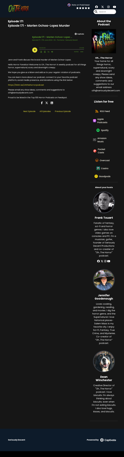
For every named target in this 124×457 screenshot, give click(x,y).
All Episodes (45, 111)
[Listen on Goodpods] (102, 182)
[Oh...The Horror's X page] (101, 7)
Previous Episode (63, 111)
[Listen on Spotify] (102, 132)
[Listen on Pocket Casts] (102, 154)
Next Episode (29, 111)
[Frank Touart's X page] (102, 267)
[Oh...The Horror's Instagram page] (107, 7)
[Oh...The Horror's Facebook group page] (96, 7)
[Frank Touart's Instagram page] (105, 267)
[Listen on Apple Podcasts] (102, 122)
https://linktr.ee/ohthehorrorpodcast (26, 85)
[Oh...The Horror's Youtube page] (113, 7)
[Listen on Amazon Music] (102, 142)
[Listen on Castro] (102, 173)
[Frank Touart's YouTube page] (108, 267)
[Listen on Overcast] (103, 164)
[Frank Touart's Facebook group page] (99, 267)
